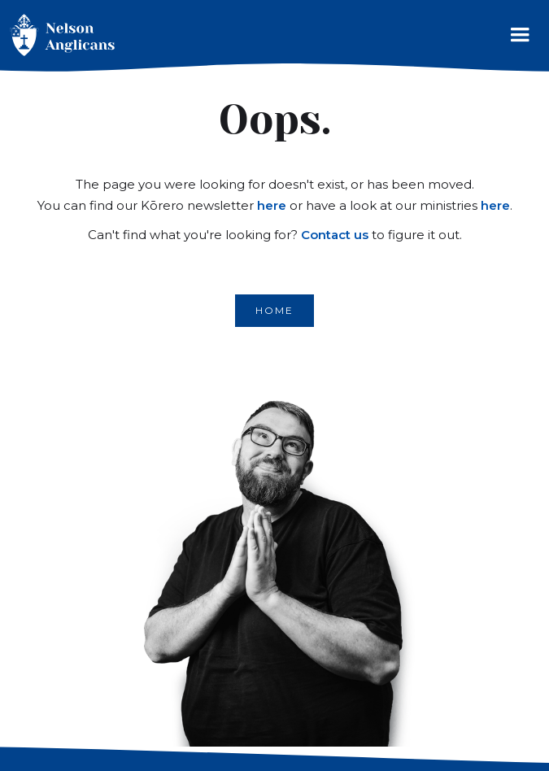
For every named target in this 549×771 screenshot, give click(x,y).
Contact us (334, 234)
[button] (519, 38)
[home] (59, 35)
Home (274, 310)
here (271, 205)
